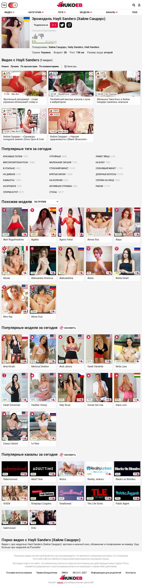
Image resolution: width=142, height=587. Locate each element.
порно (60, 582)
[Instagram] (69, 25)
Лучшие (15, 66)
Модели (86, 12)
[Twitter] (62, 25)
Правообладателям (46, 572)
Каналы (112, 12)
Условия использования (19, 572)
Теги (62, 12)
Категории (36, 12)
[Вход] (139, 5)
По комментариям (49, 66)
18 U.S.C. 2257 (79, 572)
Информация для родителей (106, 572)
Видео (9, 12)
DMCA (65, 572)
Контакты (131, 572)
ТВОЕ (134, 12)
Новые (5, 66)
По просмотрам (29, 66)
